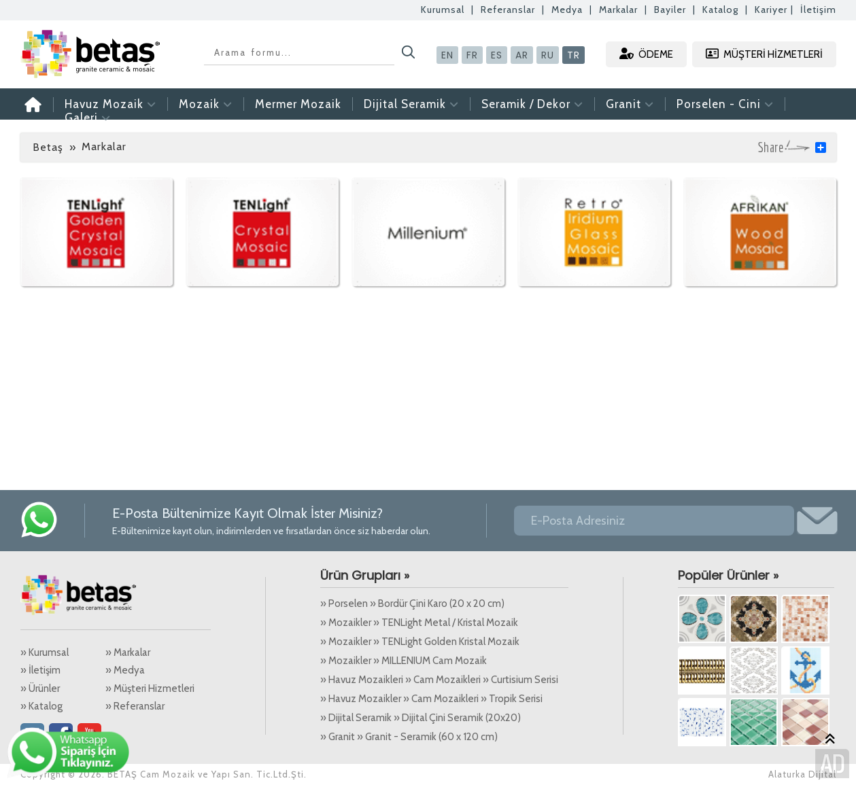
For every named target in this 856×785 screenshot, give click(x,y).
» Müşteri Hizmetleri (149, 688)
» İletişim (40, 670)
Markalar (618, 9)
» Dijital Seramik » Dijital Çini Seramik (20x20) (420, 718)
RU (547, 55)
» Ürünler (40, 688)
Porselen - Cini (725, 104)
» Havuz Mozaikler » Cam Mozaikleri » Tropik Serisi (431, 699)
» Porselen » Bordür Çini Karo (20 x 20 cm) (412, 603)
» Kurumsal (44, 652)
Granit (630, 104)
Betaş (48, 147)
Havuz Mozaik (110, 104)
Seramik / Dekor (532, 104)
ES (496, 55)
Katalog (720, 9)
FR (472, 55)
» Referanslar (135, 706)
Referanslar (508, 9)
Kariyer (771, 9)
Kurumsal (442, 9)
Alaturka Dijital (802, 774)
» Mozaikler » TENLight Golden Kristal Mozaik (419, 641)
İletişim (818, 9)
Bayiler (670, 9)
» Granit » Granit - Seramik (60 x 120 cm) (409, 737)
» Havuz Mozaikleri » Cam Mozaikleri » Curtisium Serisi (439, 680)
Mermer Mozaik (298, 104)
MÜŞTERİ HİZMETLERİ (764, 54)
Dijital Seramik (411, 104)
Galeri (88, 117)
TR (573, 55)
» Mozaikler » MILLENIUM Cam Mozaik (403, 661)
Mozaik (206, 104)
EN (447, 55)
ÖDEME (646, 54)
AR (521, 55)
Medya (567, 9)
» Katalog (41, 706)
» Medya (125, 670)
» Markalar (127, 652)
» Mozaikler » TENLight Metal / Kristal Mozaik (419, 622)
